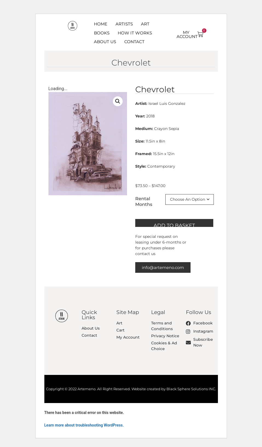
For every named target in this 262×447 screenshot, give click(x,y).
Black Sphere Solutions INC (190, 389)
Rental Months (143, 201)
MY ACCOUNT (187, 34)
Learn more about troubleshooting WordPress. (84, 425)
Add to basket (174, 225)
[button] (118, 101)
